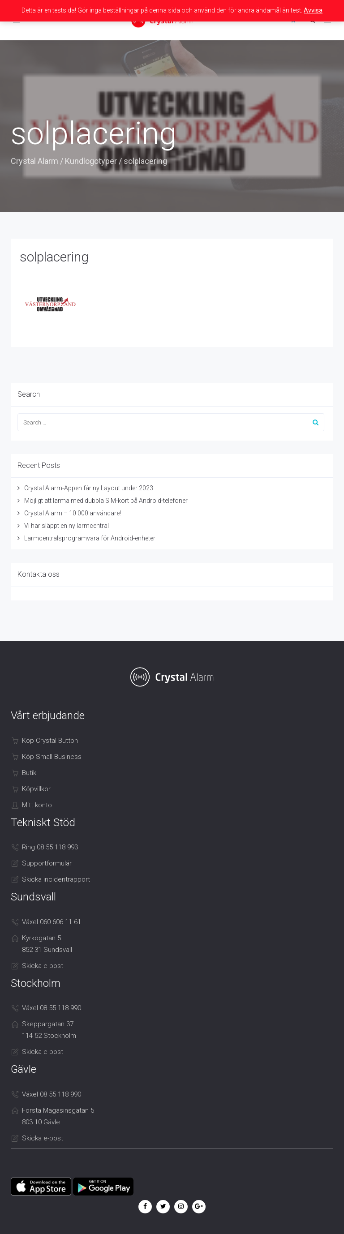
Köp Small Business (52, 757)
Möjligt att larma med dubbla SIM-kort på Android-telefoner (106, 500)
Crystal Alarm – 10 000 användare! (72, 513)
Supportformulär (47, 863)
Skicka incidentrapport (56, 879)
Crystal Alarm (34, 161)
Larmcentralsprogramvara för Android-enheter (89, 538)
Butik (29, 773)
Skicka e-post (42, 966)
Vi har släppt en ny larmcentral (66, 525)
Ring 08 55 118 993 (50, 847)
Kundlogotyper (91, 161)
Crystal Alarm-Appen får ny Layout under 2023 (88, 488)
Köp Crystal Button (50, 741)
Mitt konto (37, 805)
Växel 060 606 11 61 (51, 922)
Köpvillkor (36, 789)
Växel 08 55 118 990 (51, 1008)
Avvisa (313, 10)
